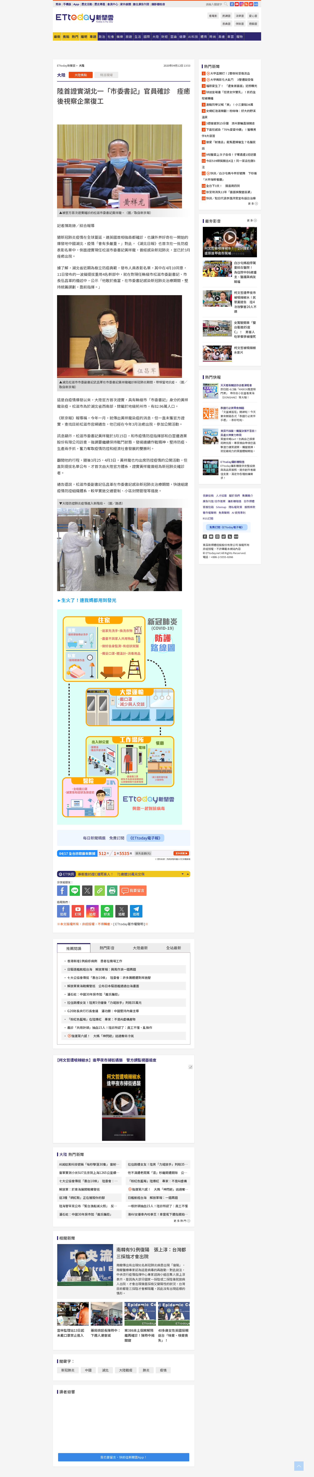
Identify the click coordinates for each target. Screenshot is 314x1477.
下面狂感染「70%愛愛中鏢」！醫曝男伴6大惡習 (229, 132)
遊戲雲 (253, 24)
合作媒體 (249, 501)
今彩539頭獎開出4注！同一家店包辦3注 (228, 164)
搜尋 (226, 4)
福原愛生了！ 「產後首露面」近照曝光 (231, 86)
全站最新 (173, 947)
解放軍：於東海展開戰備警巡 (79, 1189)
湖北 (105, 1370)
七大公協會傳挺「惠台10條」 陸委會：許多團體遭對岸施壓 (109, 977)
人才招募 (221, 495)
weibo (251, 4)
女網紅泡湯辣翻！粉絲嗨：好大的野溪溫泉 (229, 114)
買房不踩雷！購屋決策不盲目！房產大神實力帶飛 (239, 433)
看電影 (213, 16)
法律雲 (240, 16)
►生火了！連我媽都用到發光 (86, 600)
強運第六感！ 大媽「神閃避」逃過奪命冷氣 (102, 1036)
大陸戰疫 (125, 1370)
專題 (93, 36)
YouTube (237, 4)
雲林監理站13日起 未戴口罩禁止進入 (72, 1333)
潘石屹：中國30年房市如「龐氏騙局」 (94, 994)
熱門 (75, 36)
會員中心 (112, 4)
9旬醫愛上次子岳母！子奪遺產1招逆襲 (231, 154)
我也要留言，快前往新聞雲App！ (123, 1457)
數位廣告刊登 (141, 4)
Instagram (217, 537)
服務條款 (249, 507)
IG (241, 4)
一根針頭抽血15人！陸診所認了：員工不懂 (158, 1206)
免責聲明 (224, 513)
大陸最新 (140, 947)
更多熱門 (182, 1221)
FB (232, 4)
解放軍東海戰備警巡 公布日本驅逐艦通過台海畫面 (103, 986)
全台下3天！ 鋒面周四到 (223, 186)
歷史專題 (99, 4)
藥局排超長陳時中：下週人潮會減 (106, 1333)
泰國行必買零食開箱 (232, 408)
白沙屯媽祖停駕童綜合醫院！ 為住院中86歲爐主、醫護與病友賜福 (245, 272)
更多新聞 (180, 853)
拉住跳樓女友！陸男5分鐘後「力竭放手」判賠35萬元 (104, 1002)
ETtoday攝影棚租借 (232, 462)
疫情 (163, 1370)
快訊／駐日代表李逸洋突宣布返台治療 (231, 198)
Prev (187, 874)
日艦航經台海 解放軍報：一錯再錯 (153, 1197)
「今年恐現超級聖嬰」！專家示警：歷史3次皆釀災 (115, 874)
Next (182, 874)
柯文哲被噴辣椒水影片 (245, 350)
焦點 (66, 36)
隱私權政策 (235, 507)
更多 (253, 203)
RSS (246, 4)
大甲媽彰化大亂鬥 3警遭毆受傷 (229, 79)
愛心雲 (253, 16)
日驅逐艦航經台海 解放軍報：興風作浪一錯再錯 (101, 969)
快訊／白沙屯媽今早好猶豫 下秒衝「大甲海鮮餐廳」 (229, 176)
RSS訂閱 (208, 518)
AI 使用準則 (238, 513)
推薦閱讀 (73, 948)
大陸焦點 (81, 75)
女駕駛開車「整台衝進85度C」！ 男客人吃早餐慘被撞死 (245, 329)
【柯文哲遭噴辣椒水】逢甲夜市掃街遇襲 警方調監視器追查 (105, 1060)
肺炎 (146, 1370)
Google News (256, 4)
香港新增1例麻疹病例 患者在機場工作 (94, 961)
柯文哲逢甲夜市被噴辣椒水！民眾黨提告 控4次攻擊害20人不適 (245, 301)
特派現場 (106, 75)
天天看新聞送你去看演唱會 (236, 385)
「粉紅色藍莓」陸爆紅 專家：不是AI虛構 (157, 1181)
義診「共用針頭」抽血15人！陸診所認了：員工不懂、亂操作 (109, 1027)
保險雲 (240, 24)
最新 (57, 36)
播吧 (84, 36)
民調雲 (226, 16)
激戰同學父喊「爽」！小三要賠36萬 (229, 104)
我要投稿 (208, 495)
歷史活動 (86, 4)
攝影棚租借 (158, 4)
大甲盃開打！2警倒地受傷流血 (228, 73)
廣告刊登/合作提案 (214, 501)
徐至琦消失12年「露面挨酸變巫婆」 (229, 192)
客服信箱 (208, 507)
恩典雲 (226, 24)
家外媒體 (125, 4)
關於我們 (234, 495)
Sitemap (221, 507)
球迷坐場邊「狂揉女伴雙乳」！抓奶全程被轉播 (229, 95)
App (76, 4)
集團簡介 (247, 495)
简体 (58, 4)
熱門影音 (107, 947)
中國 (88, 1370)
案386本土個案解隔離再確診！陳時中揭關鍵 (140, 1335)
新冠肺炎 (68, 1370)
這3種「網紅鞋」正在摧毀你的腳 (82, 1197)
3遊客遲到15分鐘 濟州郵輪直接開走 (230, 123)
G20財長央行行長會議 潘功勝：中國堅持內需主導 (103, 1011)
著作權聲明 (209, 513)
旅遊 (129, 36)
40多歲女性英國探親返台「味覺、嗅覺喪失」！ (173, 1335)
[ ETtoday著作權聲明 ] (129, 924)
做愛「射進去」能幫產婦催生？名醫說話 (229, 145)
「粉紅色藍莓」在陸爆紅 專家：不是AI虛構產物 (101, 1019)
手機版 (67, 4)
